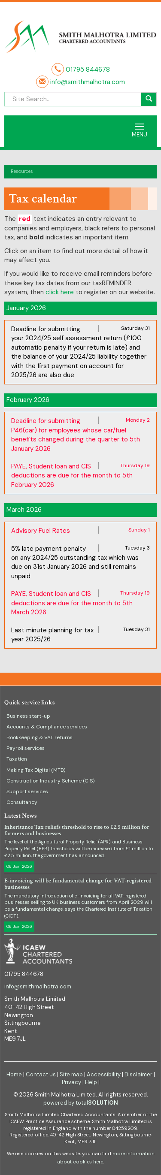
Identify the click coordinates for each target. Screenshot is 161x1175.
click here (60, 292)
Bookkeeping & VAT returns (39, 737)
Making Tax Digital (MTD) (35, 770)
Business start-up (28, 716)
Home (14, 1074)
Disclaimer (138, 1074)
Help (91, 1082)
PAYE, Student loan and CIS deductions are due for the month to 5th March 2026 (72, 602)
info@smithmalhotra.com (87, 82)
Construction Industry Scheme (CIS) (50, 780)
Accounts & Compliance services (46, 726)
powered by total (80, 1102)
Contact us (41, 1074)
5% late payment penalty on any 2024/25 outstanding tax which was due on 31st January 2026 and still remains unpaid (75, 562)
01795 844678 (88, 69)
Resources (22, 171)
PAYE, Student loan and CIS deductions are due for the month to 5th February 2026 (72, 475)
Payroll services (25, 748)
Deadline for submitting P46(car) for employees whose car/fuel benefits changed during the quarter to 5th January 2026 (75, 435)
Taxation (16, 758)
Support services (27, 791)
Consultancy (21, 802)
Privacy (71, 1082)
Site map (71, 1074)
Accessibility (104, 1074)
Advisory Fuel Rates (40, 530)
